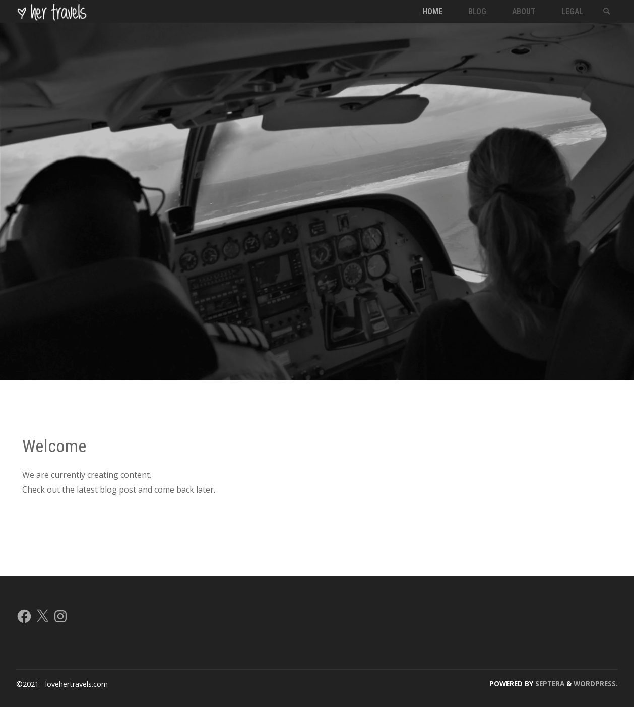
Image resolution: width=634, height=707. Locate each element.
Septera (548, 683)
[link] (606, 11)
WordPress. (596, 683)
